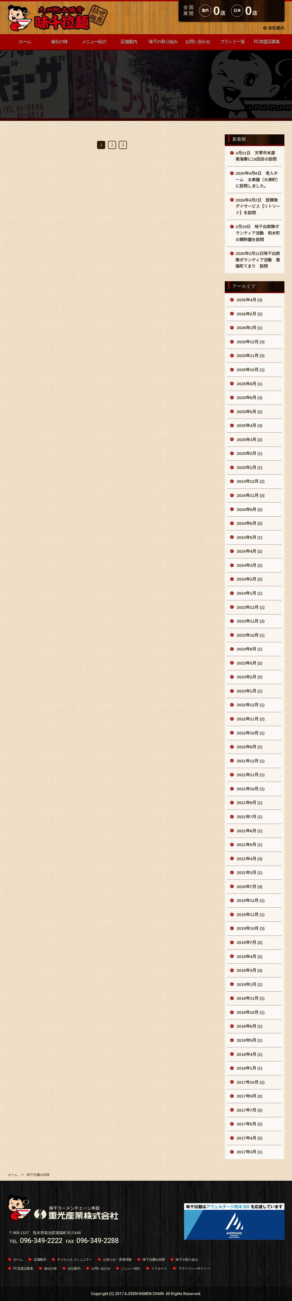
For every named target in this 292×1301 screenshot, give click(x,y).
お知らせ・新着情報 (117, 1259)
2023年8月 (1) (249, 649)
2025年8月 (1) (249, 383)
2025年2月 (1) (249, 453)
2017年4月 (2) (249, 1138)
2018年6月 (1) (249, 1026)
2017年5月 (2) (249, 1124)
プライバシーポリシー (194, 1268)
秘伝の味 (50, 1268)
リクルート (159, 1268)
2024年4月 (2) (249, 551)
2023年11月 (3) (250, 621)
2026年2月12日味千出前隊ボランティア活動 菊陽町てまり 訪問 (258, 259)
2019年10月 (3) (250, 928)
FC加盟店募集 (23, 1268)
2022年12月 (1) (250, 705)
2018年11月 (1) (250, 998)
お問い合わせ (101, 1268)
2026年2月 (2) (249, 314)
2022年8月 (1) (249, 747)
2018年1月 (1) (249, 1068)
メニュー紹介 (130, 1268)
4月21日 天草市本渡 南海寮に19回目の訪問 (257, 156)
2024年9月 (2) (249, 509)
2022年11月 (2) (250, 719)
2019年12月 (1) (250, 900)
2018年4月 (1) (249, 1054)
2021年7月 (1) (249, 816)
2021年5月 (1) (249, 844)
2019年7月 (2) (249, 942)
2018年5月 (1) (249, 1040)
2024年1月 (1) (249, 593)
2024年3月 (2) (249, 565)
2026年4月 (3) (249, 299)
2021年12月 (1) (250, 761)
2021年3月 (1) (249, 872)
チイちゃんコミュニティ (74, 1259)
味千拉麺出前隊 (154, 1259)
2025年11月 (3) (250, 355)
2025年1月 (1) (249, 467)
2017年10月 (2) (250, 1082)
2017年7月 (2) (249, 1110)
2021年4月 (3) (249, 858)
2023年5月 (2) (249, 663)
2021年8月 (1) (249, 802)
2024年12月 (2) (250, 481)
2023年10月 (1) (250, 635)
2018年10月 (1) (250, 1012)
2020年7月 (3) (249, 886)
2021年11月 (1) (250, 774)
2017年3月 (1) (249, 1152)
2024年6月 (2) (249, 523)
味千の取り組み (187, 1259)
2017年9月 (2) (249, 1096)
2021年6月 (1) (249, 831)
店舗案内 (40, 1259)
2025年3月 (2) (249, 439)
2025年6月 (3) (249, 397)
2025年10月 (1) (250, 369)
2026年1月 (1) (249, 327)
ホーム (18, 1259)
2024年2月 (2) (249, 579)
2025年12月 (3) (250, 341)
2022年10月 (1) (250, 733)
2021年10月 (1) (250, 789)
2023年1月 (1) (249, 691)
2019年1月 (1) (249, 984)
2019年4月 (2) (249, 956)
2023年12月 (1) (250, 607)
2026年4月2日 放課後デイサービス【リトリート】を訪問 (258, 206)
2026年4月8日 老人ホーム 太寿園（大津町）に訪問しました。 (258, 179)
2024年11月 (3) (250, 495)
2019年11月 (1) (250, 914)
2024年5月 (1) (249, 537)
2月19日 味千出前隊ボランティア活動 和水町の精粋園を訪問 (258, 233)
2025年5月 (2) (249, 411)
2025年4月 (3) (249, 425)
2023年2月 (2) (249, 677)
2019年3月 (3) (249, 970)
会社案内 (276, 28)
